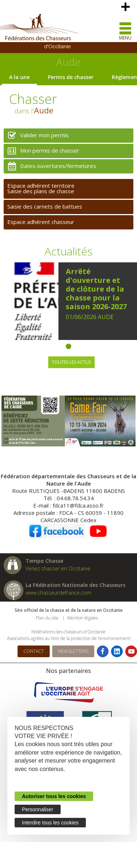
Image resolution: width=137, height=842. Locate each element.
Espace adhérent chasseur (40, 221)
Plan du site (47, 618)
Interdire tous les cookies (50, 823)
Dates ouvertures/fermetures (50, 166)
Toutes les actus (71, 362)
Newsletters (73, 651)
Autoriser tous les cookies (54, 796)
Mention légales (82, 618)
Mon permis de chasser (41, 151)
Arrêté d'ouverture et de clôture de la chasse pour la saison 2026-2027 (96, 288)
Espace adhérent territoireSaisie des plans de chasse (41, 188)
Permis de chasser (71, 77)
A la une (19, 77)
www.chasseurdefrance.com (58, 592)
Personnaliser (37, 809)
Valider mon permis (36, 135)
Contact (33, 651)
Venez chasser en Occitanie (58, 568)
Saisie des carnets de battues (44, 206)
